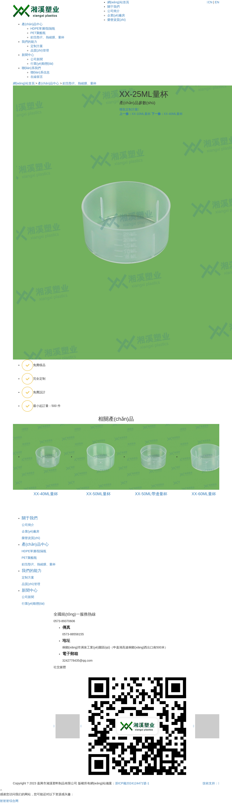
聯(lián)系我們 (31, 68)
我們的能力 (29, 41)
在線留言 (37, 76)
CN (210, 2)
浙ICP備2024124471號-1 (132, 783)
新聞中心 (28, 55)
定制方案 (37, 46)
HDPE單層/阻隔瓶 (43, 28)
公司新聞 (37, 59)
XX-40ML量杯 (167, 114)
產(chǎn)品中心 (32, 24)
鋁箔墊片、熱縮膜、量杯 (79, 83)
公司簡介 (113, 11)
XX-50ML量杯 (98, 494)
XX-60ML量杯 (204, 494)
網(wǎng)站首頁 (118, 2)
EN (217, 2)
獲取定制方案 (129, 109)
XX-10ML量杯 (135, 114)
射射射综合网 (9, 801)
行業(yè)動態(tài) (42, 63)
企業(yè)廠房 (116, 15)
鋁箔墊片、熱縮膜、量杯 (47, 37)
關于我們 (113, 6)
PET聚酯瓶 (38, 33)
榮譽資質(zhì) (116, 19)
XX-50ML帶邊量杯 (151, 494)
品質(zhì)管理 (40, 50)
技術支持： (211, 783)
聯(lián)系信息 (40, 72)
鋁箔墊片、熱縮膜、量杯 (39, 564)
